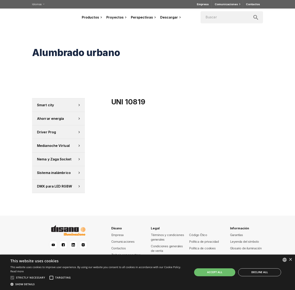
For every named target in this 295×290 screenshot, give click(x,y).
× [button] (290, 259)
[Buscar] (232, 17)
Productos (92, 17)
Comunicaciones (227, 4)
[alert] (147, 272)
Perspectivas (144, 17)
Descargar (171, 17)
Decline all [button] (259, 272)
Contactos (253, 4)
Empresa (203, 4)
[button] (98, 284)
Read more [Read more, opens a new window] (17, 271)
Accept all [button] (214, 272)
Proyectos (117, 17)
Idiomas (38, 4)
